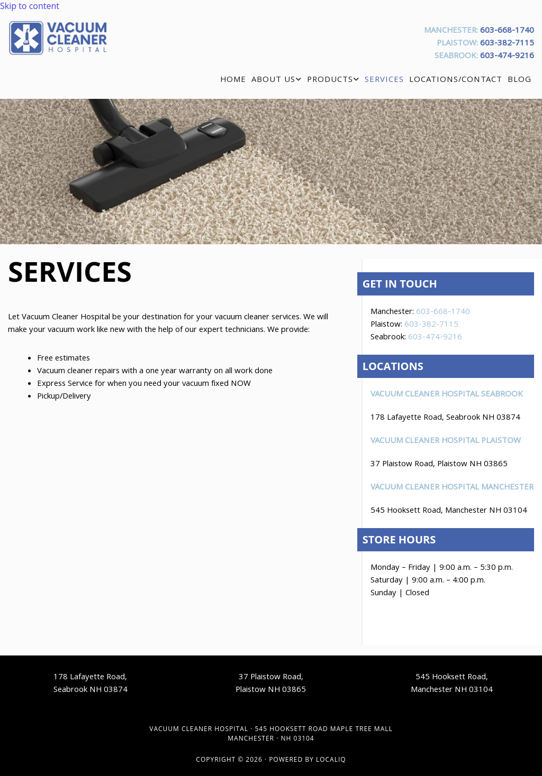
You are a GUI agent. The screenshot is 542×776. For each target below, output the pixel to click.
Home (233, 80)
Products (330, 80)
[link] (276, 80)
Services (384, 80)
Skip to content (29, 6)
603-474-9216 (507, 56)
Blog (519, 80)
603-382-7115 (507, 44)
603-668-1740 (507, 31)
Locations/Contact (455, 80)
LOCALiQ (331, 759)
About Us (273, 80)
